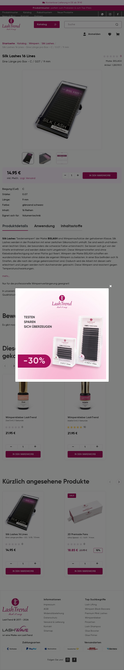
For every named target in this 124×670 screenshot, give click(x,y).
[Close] (110, 286)
